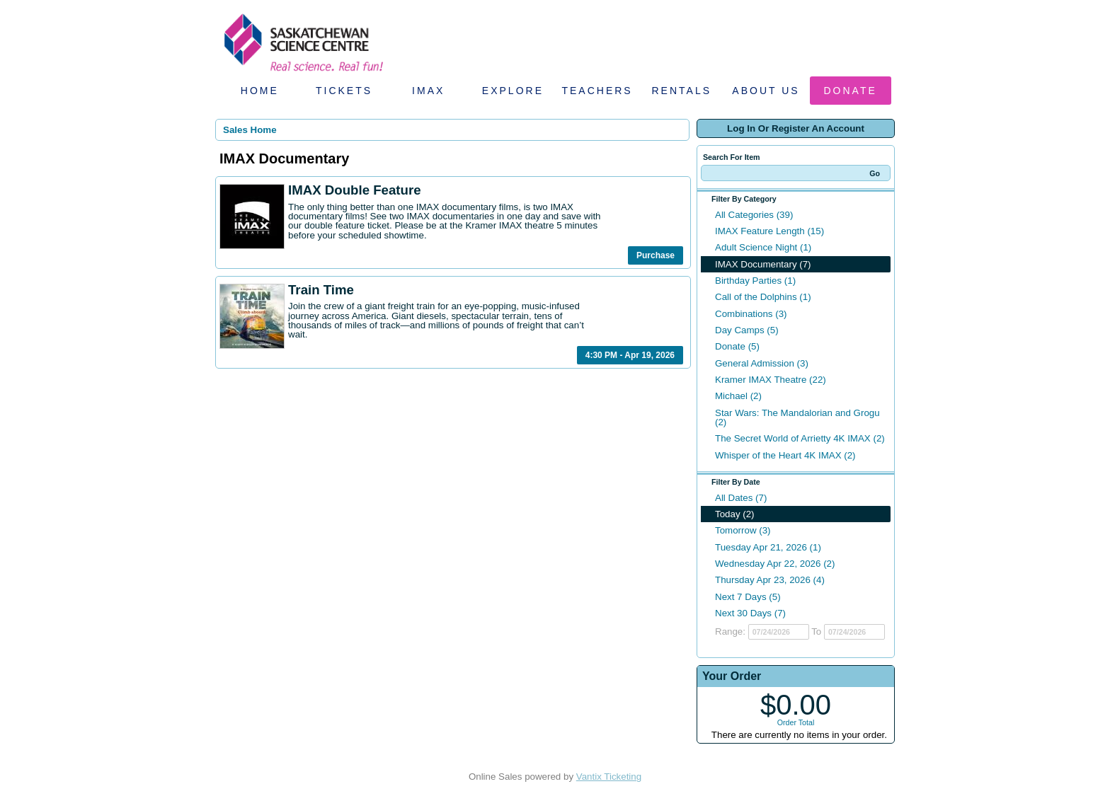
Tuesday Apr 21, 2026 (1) (768, 547)
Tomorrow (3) (743, 530)
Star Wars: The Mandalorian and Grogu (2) (797, 417)
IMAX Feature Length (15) (769, 231)
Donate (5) (737, 346)
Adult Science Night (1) (763, 247)
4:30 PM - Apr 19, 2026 (630, 355)
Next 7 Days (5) (748, 597)
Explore (513, 90)
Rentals (682, 90)
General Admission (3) (761, 363)
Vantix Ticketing (608, 776)
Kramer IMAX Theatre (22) (770, 379)
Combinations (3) (750, 313)
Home (260, 90)
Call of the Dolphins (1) (763, 297)
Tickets (344, 90)
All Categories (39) (754, 214)
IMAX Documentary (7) (763, 264)
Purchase (655, 255)
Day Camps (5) (747, 330)
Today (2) (735, 514)
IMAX (428, 90)
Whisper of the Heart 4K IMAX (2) (785, 455)
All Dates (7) (741, 497)
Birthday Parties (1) (755, 280)
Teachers (596, 90)
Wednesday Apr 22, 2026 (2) (775, 563)
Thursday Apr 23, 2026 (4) (770, 580)
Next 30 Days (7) (750, 613)
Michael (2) (738, 396)
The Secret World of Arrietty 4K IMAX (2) (800, 438)
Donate (850, 90)
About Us (765, 90)
